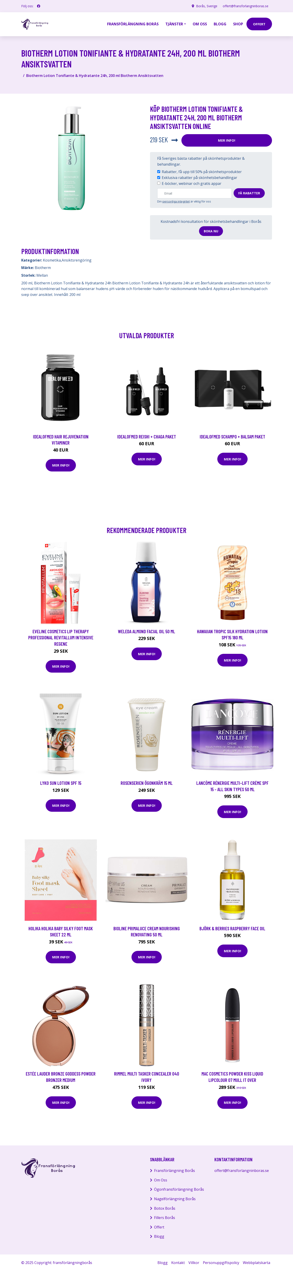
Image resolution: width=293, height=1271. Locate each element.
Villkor (193, 1262)
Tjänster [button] (174, 23)
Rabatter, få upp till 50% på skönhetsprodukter (202, 171)
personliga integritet (176, 201)
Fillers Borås (164, 1217)
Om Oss (160, 1180)
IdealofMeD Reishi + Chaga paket (146, 436)
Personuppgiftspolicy (221, 1262)
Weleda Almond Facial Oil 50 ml (146, 631)
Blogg (220, 23)
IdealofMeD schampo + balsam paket (232, 436)
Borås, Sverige (206, 6)
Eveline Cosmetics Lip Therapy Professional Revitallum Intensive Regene (60, 637)
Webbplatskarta (256, 1262)
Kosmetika (52, 260)
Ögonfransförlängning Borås (179, 1189)
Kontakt (178, 1262)
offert (259, 24)
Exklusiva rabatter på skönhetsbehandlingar (199, 177)
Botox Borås (164, 1208)
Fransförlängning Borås (133, 23)
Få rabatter (249, 193)
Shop (238, 23)
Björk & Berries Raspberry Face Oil (232, 928)
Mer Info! (226, 140)
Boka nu (211, 231)
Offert (159, 1227)
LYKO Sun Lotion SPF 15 (60, 783)
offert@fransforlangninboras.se (245, 6)
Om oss (200, 23)
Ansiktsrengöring (76, 260)
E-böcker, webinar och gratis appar (191, 183)
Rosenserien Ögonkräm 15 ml (147, 783)
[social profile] (38, 6)
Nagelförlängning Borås (175, 1198)
